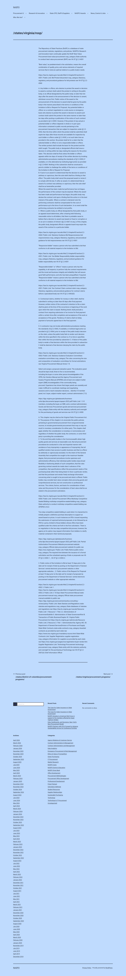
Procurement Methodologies (57, 776)
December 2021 (18, 882)
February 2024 (17, 811)
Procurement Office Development (58, 778)
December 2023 (18, 817)
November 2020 (18, 915)
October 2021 (17, 888)
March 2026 (17, 743)
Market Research (53, 762)
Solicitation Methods (54, 787)
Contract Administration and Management (61, 746)
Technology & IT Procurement (57, 800)
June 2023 (16, 833)
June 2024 (16, 800)
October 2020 (17, 918)
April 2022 (16, 872)
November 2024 (18, 787)
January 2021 (17, 910)
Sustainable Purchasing (55, 795)
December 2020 (18, 913)
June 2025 (16, 767)
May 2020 (16, 932)
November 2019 (18, 945)
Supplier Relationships (55, 792)
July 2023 (16, 830)
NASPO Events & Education (56, 767)
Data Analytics (52, 748)
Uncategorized (52, 803)
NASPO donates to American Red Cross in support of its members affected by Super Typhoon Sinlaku (61, 718)
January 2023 (17, 847)
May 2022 (16, 869)
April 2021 (16, 902)
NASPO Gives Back (54, 770)
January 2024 (17, 814)
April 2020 (16, 934)
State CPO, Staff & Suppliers (60, 13)
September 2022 (18, 858)
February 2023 (17, 844)
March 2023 (17, 841)
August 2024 (17, 795)
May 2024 (16, 803)
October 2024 (17, 789)
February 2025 (17, 778)
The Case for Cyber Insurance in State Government (60, 708)
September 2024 (18, 792)
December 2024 (18, 784)
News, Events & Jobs (98, 13)
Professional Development (56, 781)
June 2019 (16, 951)
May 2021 (16, 899)
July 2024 (16, 798)
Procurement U (18, 13)
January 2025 (17, 781)
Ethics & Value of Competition (57, 754)
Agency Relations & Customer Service (60, 740)
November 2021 (18, 885)
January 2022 (17, 880)
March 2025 (17, 776)
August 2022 (17, 861)
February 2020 (17, 940)
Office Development (54, 773)
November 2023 (18, 819)
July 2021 (16, 893)
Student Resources (54, 789)
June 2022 (16, 866)
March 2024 (17, 808)
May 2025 (16, 770)
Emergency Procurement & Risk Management (62, 751)
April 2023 (16, 839)
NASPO (16, 7)
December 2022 (18, 850)
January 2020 (17, 943)
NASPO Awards (80, 13)
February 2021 (17, 907)
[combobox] (28, 704)
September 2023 (18, 825)
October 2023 (17, 822)
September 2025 (18, 759)
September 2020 (18, 921)
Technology (51, 798)
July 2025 (16, 765)
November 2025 (18, 754)
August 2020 (17, 924)
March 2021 (17, 904)
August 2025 (17, 762)
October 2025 (17, 757)
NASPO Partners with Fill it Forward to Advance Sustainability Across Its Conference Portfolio (63, 727)
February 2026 (17, 746)
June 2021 (16, 896)
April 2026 (16, 740)
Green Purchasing (53, 757)
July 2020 (16, 926)
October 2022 (17, 855)
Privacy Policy (86, 968)
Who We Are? (18, 17)
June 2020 (16, 929)
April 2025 (16, 773)
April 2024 (16, 806)
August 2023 (17, 828)
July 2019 (16, 948)
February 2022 (17, 877)
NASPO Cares (52, 765)
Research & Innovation (37, 13)
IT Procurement (53, 759)
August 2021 (17, 891)
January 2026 (17, 748)
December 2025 (18, 751)
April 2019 (16, 954)
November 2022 (18, 852)
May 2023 (16, 836)
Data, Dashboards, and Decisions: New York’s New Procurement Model (62, 723)
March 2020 (17, 937)
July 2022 (16, 863)
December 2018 (18, 956)
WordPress (108, 968)
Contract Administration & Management (60, 743)
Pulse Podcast (52, 784)
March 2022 (17, 874)
